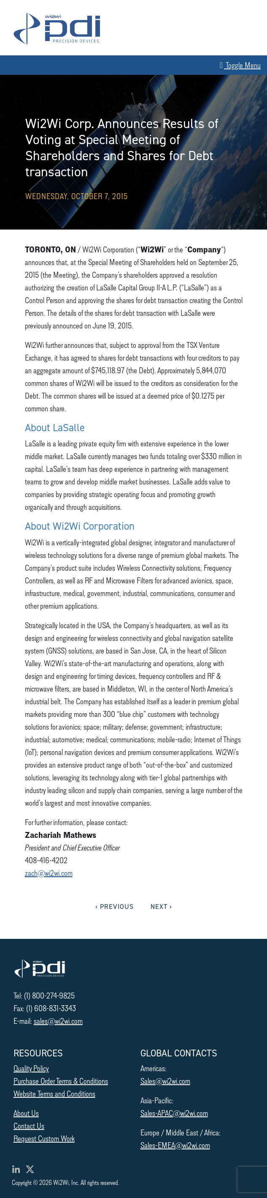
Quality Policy (31, 1068)
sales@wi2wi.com (58, 1020)
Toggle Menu (240, 64)
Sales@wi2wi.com (165, 1080)
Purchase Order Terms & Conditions (60, 1080)
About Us (26, 1112)
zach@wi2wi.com (49, 872)
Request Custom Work (44, 1138)
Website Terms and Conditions (54, 1093)
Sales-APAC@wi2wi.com (174, 1112)
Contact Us (28, 1125)
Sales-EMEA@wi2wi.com (175, 1145)
